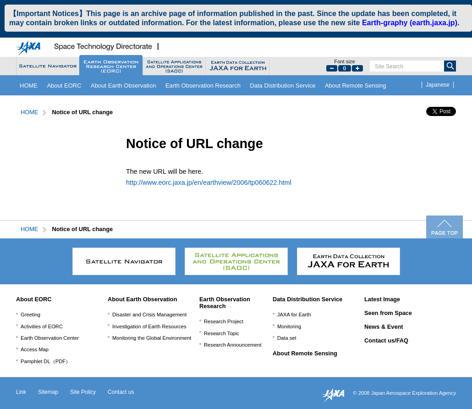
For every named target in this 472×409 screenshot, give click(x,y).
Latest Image (382, 299)
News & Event (383, 326)
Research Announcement (233, 345)
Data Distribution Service (282, 85)
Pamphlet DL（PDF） (46, 361)
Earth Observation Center (50, 338)
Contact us (121, 392)
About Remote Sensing (355, 85)
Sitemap (48, 392)
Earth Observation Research (203, 85)
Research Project (223, 321)
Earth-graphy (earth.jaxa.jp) (409, 23)
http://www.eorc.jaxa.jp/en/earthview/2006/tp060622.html (208, 182)
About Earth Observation (123, 85)
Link (21, 392)
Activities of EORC (42, 326)
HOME (29, 85)
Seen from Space (388, 313)
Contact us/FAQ (386, 340)
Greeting (30, 314)
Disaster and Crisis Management (149, 314)
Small (331, 68)
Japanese (438, 85)
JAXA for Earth (294, 314)
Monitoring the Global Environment (151, 338)
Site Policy (83, 392)
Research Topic (221, 333)
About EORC (64, 85)
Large (357, 68)
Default (344, 68)
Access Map (35, 349)
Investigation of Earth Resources (149, 326)
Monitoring (289, 326)
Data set (286, 338)
